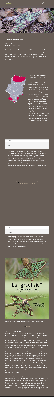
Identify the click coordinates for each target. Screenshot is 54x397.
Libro (28, 326)
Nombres (10, 232)
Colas (9, 145)
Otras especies (11, 230)
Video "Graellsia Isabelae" (28, 183)
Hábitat (9, 140)
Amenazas (10, 147)
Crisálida (10, 143)
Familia (9, 227)
